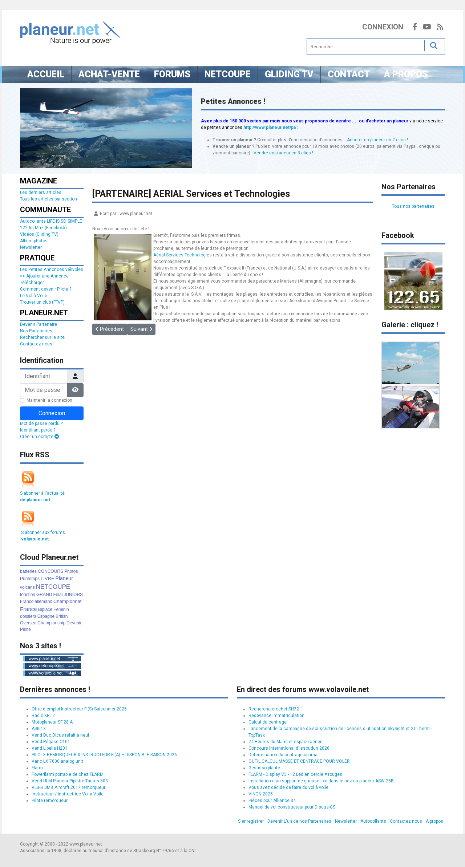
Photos (71, 571)
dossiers (28, 616)
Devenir (73, 622)
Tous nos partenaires (413, 206)
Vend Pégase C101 (51, 741)
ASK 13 (39, 728)
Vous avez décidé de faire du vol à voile (288, 787)
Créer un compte (39, 436)
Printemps (30, 578)
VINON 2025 (260, 794)
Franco (26, 601)
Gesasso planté (264, 767)
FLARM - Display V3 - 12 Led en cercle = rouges (295, 774)
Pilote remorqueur (50, 800)
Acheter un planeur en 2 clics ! (377, 139)
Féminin (61, 609)
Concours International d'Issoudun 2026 (288, 748)
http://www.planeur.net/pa (269, 127)
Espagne (45, 616)
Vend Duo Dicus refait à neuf (60, 735)
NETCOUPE (53, 586)
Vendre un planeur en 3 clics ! (283, 152)
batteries (28, 571)
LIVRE (47, 578)
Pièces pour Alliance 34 (272, 800)
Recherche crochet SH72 (273, 709)
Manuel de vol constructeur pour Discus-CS (291, 807)
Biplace (45, 609)
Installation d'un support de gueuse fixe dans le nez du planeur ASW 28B (321, 780)
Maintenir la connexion (49, 400)
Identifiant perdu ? (37, 430)
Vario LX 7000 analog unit (57, 761)
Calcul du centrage (267, 722)
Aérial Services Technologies (182, 255)
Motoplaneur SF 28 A (52, 722)
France (28, 609)
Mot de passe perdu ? (41, 423)
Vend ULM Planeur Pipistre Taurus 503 (70, 780)
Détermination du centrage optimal (283, 754)
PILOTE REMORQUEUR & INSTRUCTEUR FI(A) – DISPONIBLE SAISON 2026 (104, 754)
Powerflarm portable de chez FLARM (68, 774)
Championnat (67, 601)
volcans (27, 587)
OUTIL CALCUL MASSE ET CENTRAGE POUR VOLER (299, 761)
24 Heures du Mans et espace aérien (285, 741)
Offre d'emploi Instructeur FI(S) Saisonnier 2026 (79, 709)
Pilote (25, 629)
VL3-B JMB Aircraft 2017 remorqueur (68, 787)
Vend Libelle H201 (50, 748)
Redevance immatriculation (276, 715)
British (62, 616)
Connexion (382, 27)
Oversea (28, 622)
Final (57, 594)
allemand (43, 601)
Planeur (64, 578)
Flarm (37, 767)
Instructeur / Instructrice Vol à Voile (68, 794)
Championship (51, 622)
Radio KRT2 (43, 715)
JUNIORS (73, 594)
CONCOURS (50, 571)
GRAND (44, 594)
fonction (27, 594)
